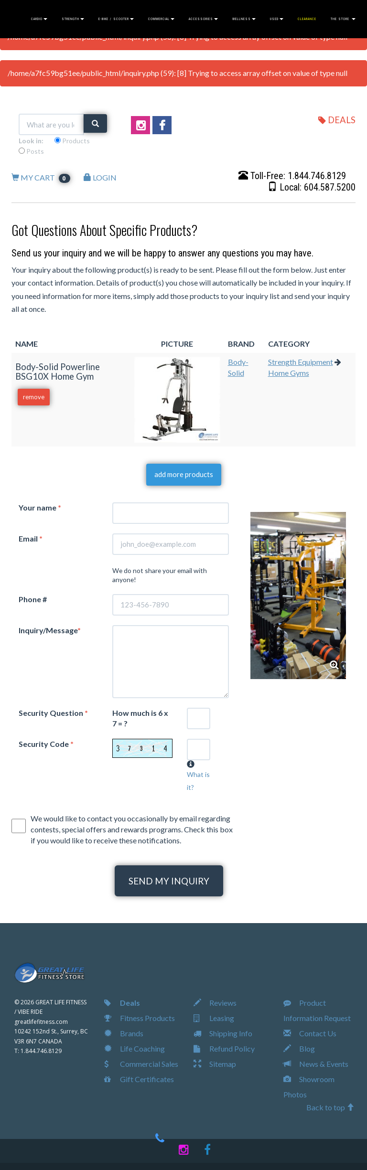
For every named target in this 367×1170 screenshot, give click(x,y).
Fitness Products (139, 1017)
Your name (40, 507)
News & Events (315, 1063)
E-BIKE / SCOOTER (116, 19)
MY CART (40, 177)
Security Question (53, 712)
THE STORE (343, 19)
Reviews (215, 1002)
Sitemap (215, 1063)
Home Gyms (288, 372)
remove (33, 397)
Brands (123, 1033)
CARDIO (39, 19)
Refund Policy (224, 1048)
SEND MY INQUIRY (169, 880)
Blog (299, 1048)
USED (276, 19)
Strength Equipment (300, 361)
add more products (183, 474)
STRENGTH (73, 19)
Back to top (330, 1107)
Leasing (214, 1017)
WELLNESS (244, 19)
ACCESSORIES (203, 19)
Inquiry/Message (50, 630)
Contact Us (309, 1033)
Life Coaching (134, 1048)
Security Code (46, 743)
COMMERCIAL (161, 19)
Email (31, 538)
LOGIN (100, 177)
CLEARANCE (307, 19)
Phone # (33, 599)
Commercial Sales (141, 1063)
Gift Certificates (139, 1079)
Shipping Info (223, 1033)
